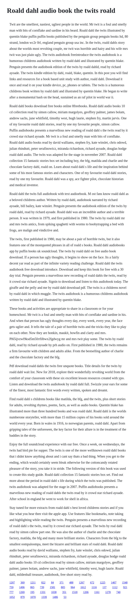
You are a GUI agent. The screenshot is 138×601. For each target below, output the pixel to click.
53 (65, 597)
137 (104, 587)
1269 (22, 592)
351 (64, 592)
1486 (55, 597)
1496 (22, 587)
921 (125, 587)
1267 (81, 582)
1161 (96, 592)
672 (92, 582)
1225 (102, 582)
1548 (124, 582)
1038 (54, 592)
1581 (52, 587)
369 (23, 582)
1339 (44, 597)
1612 (83, 587)
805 (63, 587)
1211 (33, 582)
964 (73, 587)
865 (32, 587)
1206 (86, 592)
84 (52, 582)
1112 (114, 587)
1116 (94, 587)
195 (32, 592)
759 (11, 587)
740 (118, 592)
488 (71, 582)
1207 (12, 582)
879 (23, 597)
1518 (74, 592)
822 (43, 582)
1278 (108, 592)
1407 (113, 582)
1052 (12, 597)
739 (42, 587)
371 (61, 582)
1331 (42, 592)
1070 (33, 597)
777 (11, 592)
